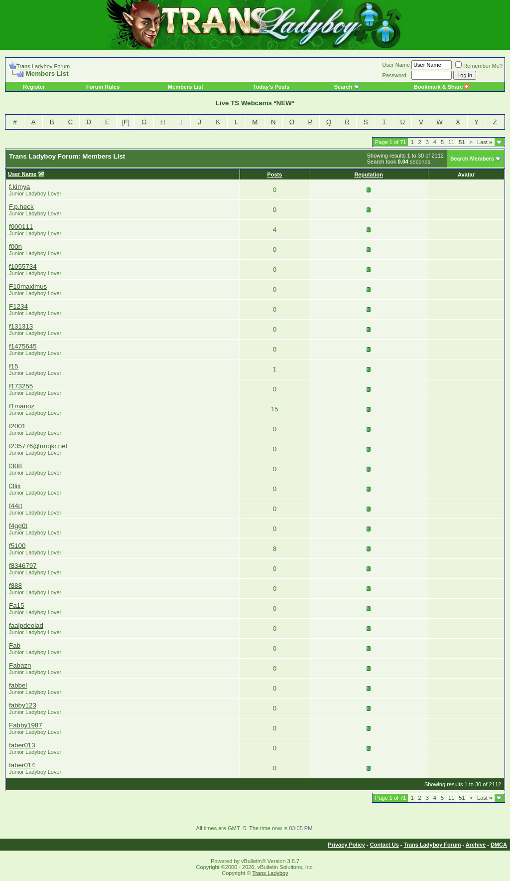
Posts (274, 174)
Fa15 (16, 605)
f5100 (17, 545)
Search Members (472, 159)
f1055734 (23, 266)
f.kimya (19, 186)
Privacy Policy (346, 845)
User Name (396, 65)
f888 (15, 585)
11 (451, 142)
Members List (185, 87)
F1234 (18, 306)
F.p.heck (21, 206)
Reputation (368, 174)
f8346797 (23, 565)
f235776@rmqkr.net (38, 446)
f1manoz (21, 406)
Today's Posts (271, 87)
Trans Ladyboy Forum (43, 66)
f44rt (15, 506)
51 (462, 142)
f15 (13, 366)
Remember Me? (479, 66)
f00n (15, 246)
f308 (15, 466)
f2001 (17, 426)
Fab (14, 645)
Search (343, 87)
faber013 (22, 745)
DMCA (499, 845)
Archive (476, 845)
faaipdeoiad (26, 625)
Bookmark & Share (441, 87)
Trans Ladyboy (270, 873)
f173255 (21, 386)
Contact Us (384, 845)
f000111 (21, 226)
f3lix (15, 486)
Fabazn (20, 665)
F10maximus (28, 286)
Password (394, 75)
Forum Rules (103, 87)
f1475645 (23, 346)
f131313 (21, 326)
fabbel (18, 685)
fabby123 (22, 705)
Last (484, 142)
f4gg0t (18, 525)
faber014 (22, 765)
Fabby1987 (25, 725)
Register (34, 87)
